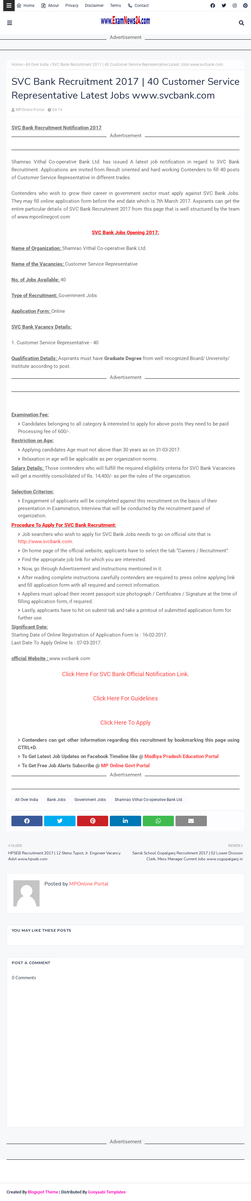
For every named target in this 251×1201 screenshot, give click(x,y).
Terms (115, 5)
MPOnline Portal (30, 109)
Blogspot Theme (43, 1192)
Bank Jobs (56, 799)
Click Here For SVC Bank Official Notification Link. (125, 674)
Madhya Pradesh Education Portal (181, 756)
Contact (138, 5)
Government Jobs (90, 799)
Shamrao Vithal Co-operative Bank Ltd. (149, 799)
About (50, 5)
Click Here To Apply (125, 722)
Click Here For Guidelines (125, 698)
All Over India (37, 64)
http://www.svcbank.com (45, 541)
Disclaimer (94, 5)
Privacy (71, 5)
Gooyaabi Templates (107, 1192)
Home (25, 5)
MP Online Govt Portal (125, 766)
